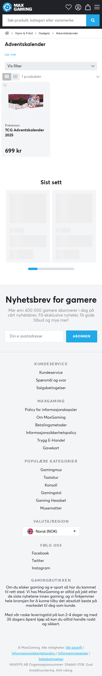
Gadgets (44, 33)
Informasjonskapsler (73, 653)
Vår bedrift (74, 647)
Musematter (51, 508)
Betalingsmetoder (51, 425)
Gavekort (51, 448)
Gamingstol (51, 493)
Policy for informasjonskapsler (51, 410)
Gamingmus (51, 470)
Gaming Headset (51, 501)
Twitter (38, 561)
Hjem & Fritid (24, 33)
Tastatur (51, 478)
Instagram (41, 568)
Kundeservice (51, 373)
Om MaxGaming (51, 417)
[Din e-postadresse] (34, 336)
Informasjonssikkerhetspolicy (51, 433)
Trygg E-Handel (51, 440)
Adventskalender (67, 33)
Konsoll (51, 485)
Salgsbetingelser (51, 388)
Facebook (40, 553)
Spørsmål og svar (51, 380)
